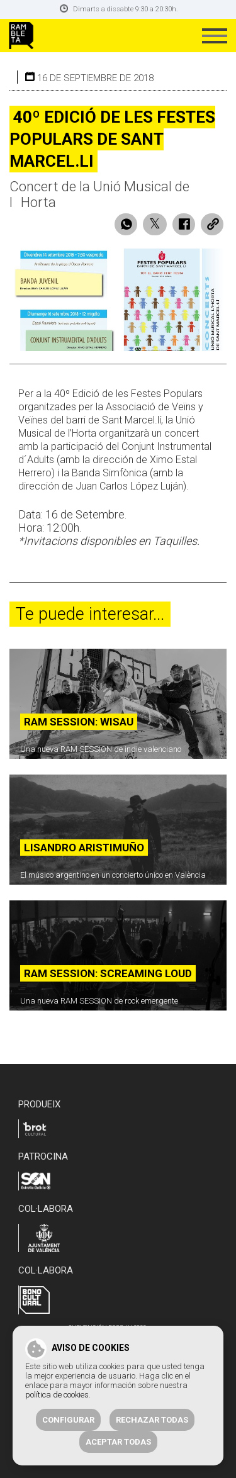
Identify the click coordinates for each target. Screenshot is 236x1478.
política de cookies (57, 1394)
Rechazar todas (152, 1420)
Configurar (68, 1420)
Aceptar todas (118, 1442)
